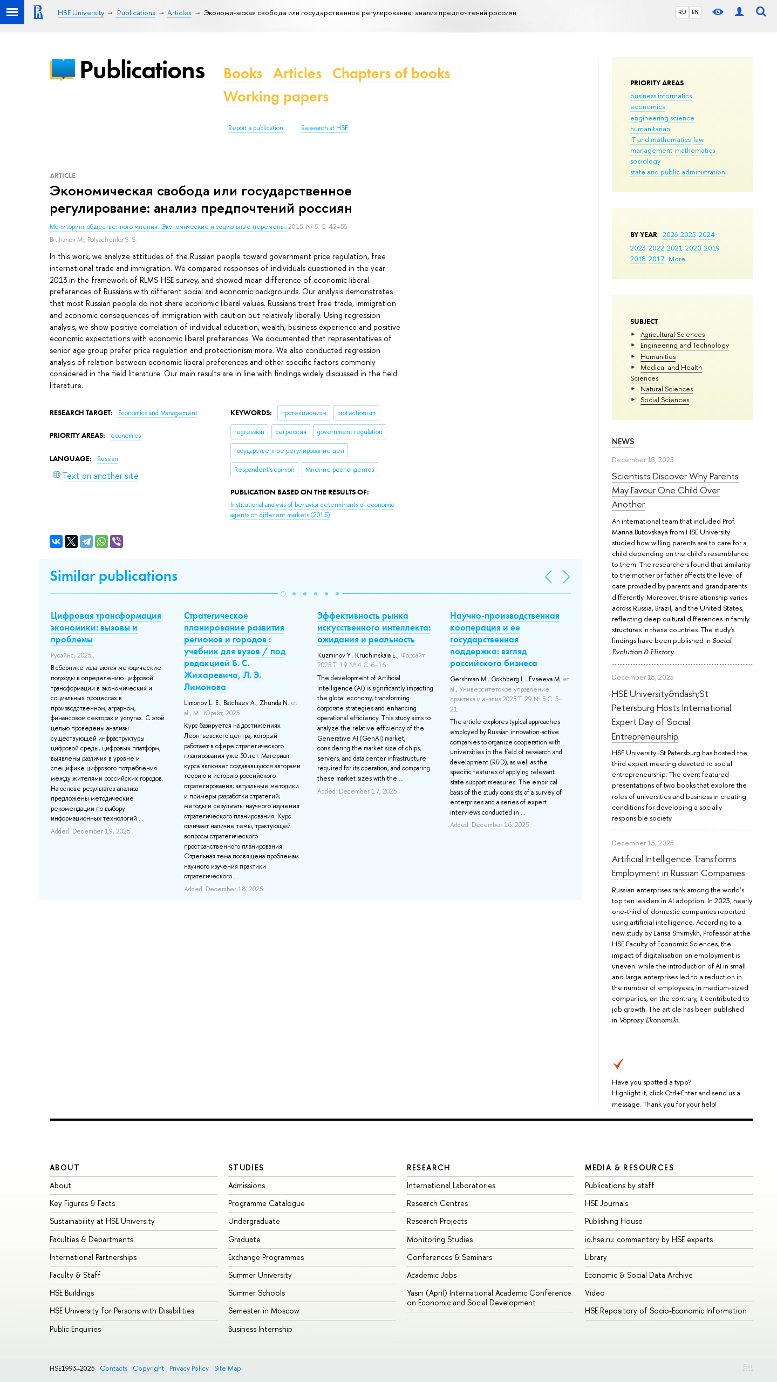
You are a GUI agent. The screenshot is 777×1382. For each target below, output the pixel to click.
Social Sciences (664, 399)
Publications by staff (620, 1185)
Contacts (113, 1368)
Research (429, 1167)
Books (242, 73)
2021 (675, 248)
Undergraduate (254, 1221)
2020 (693, 248)
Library (596, 1257)
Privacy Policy (189, 1368)
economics (647, 106)
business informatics (661, 95)
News (623, 441)
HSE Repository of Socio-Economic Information (666, 1310)
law (698, 139)
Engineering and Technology (684, 345)
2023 (638, 248)
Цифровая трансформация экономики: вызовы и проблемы (106, 627)
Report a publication (255, 128)
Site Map (227, 1368)
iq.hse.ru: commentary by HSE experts (649, 1239)
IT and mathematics (660, 139)
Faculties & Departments (91, 1239)
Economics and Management (157, 413)
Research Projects (437, 1221)
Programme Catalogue (266, 1203)
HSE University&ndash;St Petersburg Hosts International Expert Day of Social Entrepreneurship (671, 714)
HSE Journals (606, 1203)
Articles (297, 73)
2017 (656, 258)
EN (695, 12)
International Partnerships (93, 1257)
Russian (107, 459)
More (677, 258)
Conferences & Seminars (449, 1257)
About (65, 1167)
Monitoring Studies (440, 1239)
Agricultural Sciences (672, 334)
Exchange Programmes (266, 1257)
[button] (283, 593)
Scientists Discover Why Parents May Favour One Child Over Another (675, 490)
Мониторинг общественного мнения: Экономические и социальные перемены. (169, 226)
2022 (656, 248)
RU (682, 12)
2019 (712, 248)
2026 (670, 234)
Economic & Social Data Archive (639, 1275)
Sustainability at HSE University (102, 1221)
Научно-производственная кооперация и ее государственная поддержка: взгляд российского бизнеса (505, 639)
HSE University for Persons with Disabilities (122, 1310)
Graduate (244, 1239)
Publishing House (614, 1221)
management (651, 150)
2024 (707, 234)
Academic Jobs (431, 1275)
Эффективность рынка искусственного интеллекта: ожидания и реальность (374, 627)
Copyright (148, 1368)
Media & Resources (629, 1167)
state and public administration (677, 172)
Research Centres (437, 1203)
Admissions (246, 1185)
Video (595, 1293)
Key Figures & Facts (82, 1203)
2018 (638, 258)
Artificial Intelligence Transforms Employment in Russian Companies (678, 865)
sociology (645, 161)
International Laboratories (451, 1185)
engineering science (662, 118)
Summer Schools (256, 1293)
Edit (748, 1366)
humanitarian (650, 128)
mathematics (695, 150)
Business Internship (260, 1329)
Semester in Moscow (263, 1310)
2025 (688, 234)
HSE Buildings (72, 1293)
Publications (142, 69)
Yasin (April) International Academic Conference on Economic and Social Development (489, 1298)
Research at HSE (324, 128)
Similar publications (114, 575)
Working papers (276, 96)
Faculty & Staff (75, 1275)
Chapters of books (391, 73)
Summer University (260, 1275)
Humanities (658, 356)
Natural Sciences (666, 389)
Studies (246, 1167)
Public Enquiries (75, 1329)
